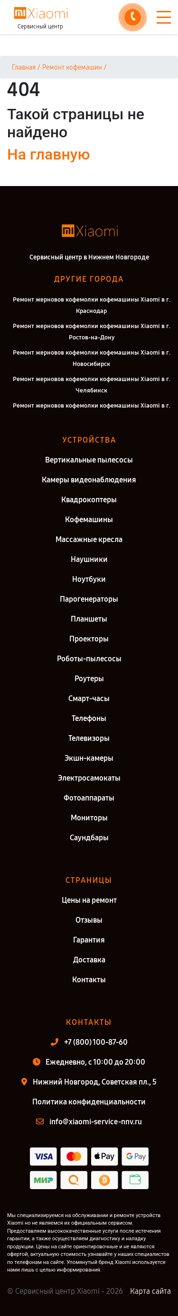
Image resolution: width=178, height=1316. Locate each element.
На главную (48, 154)
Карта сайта (150, 1291)
